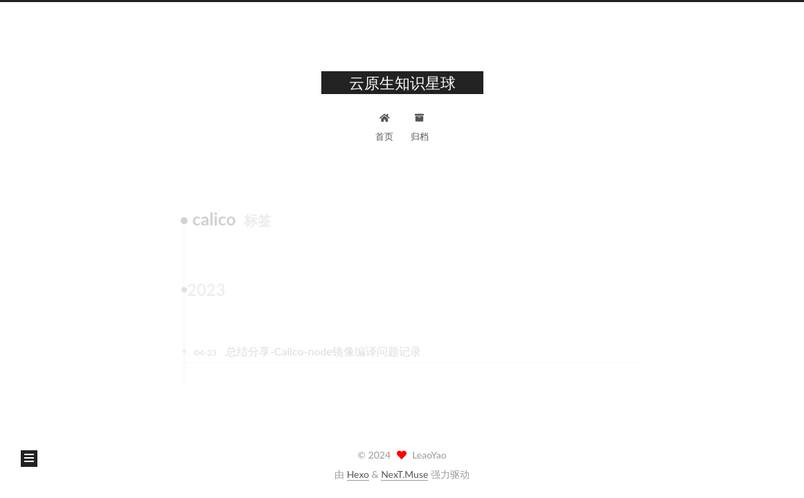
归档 (420, 125)
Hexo (358, 474)
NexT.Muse (404, 474)
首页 (384, 125)
